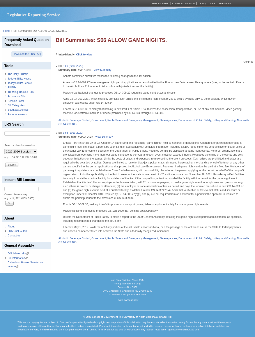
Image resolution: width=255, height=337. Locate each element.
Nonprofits (243, 120)
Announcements (17, 114)
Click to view (84, 54)
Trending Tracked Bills (21, 92)
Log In (120, 300)
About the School (160, 3)
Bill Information (18, 258)
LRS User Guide (17, 230)
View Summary (102, 69)
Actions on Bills (16, 96)
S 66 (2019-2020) (73, 65)
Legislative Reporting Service (33, 14)
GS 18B (71, 124)
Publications (225, 3)
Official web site (18, 253)
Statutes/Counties (18, 109)
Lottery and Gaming (224, 120)
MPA (212, 3)
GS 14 (62, 124)
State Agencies (168, 120)
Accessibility (131, 300)
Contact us (14, 235)
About (11, 226)
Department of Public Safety (195, 120)
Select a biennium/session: (20, 145)
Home (6, 30)
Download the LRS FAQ (27, 54)
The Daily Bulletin (18, 74)
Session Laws (16, 101)
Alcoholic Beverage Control (74, 120)
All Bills (12, 87)
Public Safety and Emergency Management (133, 120)
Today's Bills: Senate (20, 83)
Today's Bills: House (19, 78)
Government (99, 120)
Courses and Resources (183, 3)
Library (202, 3)
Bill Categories (16, 105)
